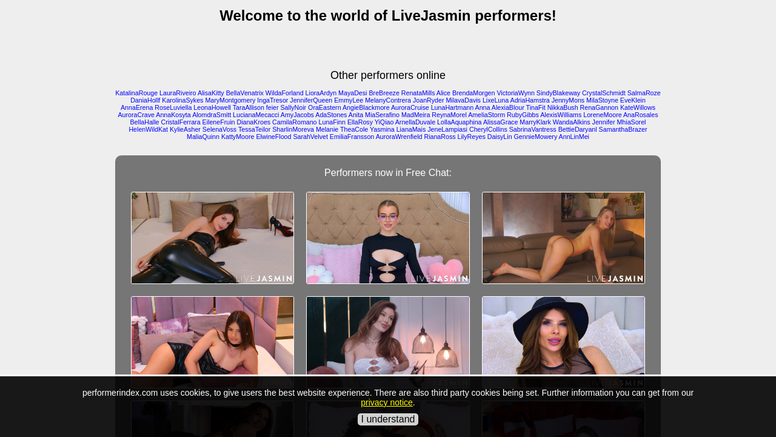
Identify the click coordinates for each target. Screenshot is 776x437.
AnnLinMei (574, 136)
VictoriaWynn (516, 93)
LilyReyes (472, 136)
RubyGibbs (523, 114)
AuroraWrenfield (399, 136)
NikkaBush (562, 107)
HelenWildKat (148, 129)
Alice (443, 93)
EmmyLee (348, 100)
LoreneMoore (602, 114)
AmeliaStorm (486, 114)
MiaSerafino (382, 114)
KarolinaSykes (182, 100)
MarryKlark (535, 122)
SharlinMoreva (293, 129)
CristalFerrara (180, 122)
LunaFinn (332, 122)
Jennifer (603, 122)
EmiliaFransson (352, 136)
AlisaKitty (211, 93)
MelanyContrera (388, 100)
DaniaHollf (145, 100)
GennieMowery (536, 136)
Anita (356, 114)
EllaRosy (360, 122)
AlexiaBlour (508, 107)
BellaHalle (144, 122)
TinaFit (536, 107)
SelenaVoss (219, 129)
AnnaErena (137, 107)
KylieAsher (185, 129)
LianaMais (411, 129)
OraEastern (324, 107)
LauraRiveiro (177, 93)
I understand (388, 419)
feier (272, 107)
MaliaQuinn (203, 136)
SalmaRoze (644, 93)
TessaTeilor (254, 129)
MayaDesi (352, 93)
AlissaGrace (500, 122)
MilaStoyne (602, 100)
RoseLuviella (173, 107)
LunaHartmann (452, 107)
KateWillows (637, 107)
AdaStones (331, 114)
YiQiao (384, 122)
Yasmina (382, 129)
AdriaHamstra (530, 100)
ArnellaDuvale (415, 122)
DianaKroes (253, 122)
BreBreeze (384, 93)
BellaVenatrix (245, 93)
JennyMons (568, 100)
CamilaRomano (294, 122)
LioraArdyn (321, 93)
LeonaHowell (212, 107)
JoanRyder (428, 100)
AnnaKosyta (173, 114)
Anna (482, 107)
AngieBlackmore (366, 107)
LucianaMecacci (256, 114)
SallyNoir (293, 107)
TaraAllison (248, 107)
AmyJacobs (297, 114)
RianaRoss (439, 136)
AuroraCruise (410, 107)
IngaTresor (272, 100)
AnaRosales (640, 114)
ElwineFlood (273, 136)
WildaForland (285, 93)
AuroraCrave (136, 114)
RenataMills (418, 93)
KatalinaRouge (136, 93)
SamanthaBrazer (623, 129)
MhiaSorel (631, 122)
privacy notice (387, 402)
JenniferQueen (311, 100)
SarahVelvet (310, 136)
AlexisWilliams (560, 114)
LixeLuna (496, 100)
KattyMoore (238, 136)
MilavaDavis (463, 100)
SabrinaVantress (533, 129)
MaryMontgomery (230, 100)
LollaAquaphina (459, 122)
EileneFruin (218, 122)
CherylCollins (488, 129)
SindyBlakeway (558, 93)
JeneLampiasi (447, 129)
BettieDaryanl (577, 129)
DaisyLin (499, 136)
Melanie (327, 129)
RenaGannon (599, 107)
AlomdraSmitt (211, 114)
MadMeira (415, 114)
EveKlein (633, 100)
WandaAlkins (571, 122)
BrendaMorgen (473, 93)
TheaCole (354, 129)
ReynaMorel (449, 114)
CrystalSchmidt (604, 93)
